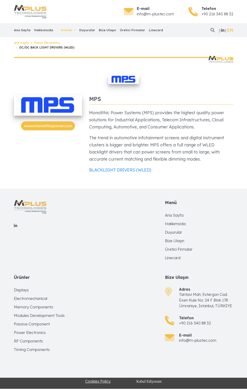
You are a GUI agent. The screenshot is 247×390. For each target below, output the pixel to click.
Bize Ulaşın (107, 30)
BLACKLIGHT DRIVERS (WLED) (120, 170)
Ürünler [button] (67, 30)
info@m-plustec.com (155, 14)
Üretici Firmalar (132, 30)
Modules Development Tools (39, 315)
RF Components (28, 341)
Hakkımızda (43, 30)
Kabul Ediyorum (149, 381)
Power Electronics (47, 42)
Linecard (156, 30)
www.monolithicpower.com (48, 125)
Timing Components (32, 349)
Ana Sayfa (22, 30)
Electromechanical (30, 298)
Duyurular (87, 30)
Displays (21, 290)
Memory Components (33, 307)
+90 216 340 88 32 (217, 14)
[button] (230, 30)
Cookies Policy (98, 381)
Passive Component (32, 324)
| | (222, 30)
